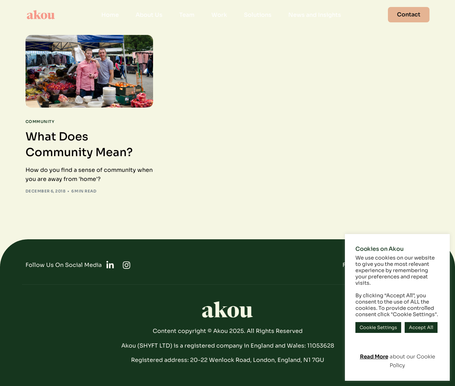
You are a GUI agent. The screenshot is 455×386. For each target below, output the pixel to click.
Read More (374, 356)
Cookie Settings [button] (378, 327)
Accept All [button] (421, 327)
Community (40, 122)
